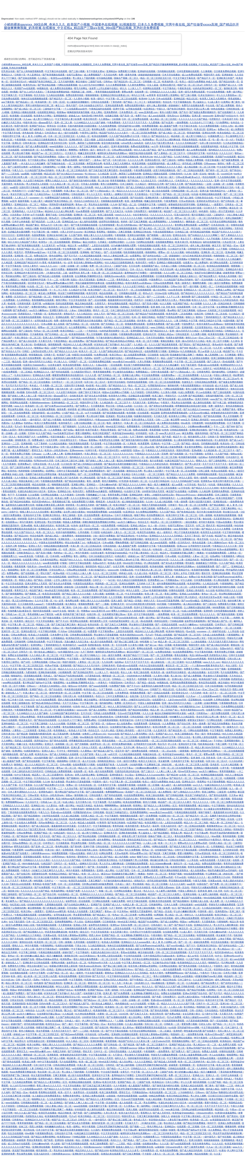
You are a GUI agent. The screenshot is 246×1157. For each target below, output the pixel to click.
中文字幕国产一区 (69, 655)
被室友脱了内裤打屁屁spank (32, 576)
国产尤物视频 (82, 744)
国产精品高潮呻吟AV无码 (112, 590)
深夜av (69, 795)
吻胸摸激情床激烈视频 (78, 112)
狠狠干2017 (143, 856)
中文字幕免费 (28, 706)
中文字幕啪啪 (26, 95)
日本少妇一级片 (61, 225)
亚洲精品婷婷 (136, 494)
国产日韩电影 (75, 1051)
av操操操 (97, 249)
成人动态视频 (122, 856)
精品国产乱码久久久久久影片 (114, 132)
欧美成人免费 (62, 498)
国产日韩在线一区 (230, 201)
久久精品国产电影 (82, 539)
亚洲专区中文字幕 (101, 1075)
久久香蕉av (162, 778)
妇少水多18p (8, 979)
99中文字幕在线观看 (137, 901)
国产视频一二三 (138, 1126)
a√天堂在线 (190, 484)
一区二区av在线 (146, 447)
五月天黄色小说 (84, 802)
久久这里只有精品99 (33, 180)
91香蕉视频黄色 (86, 696)
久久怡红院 (66, 464)
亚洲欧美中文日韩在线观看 (171, 696)
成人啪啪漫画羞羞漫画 (126, 228)
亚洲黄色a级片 (46, 792)
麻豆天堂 (217, 245)
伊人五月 (87, 518)
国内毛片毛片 (63, 488)
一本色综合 (115, 867)
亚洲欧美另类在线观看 (160, 901)
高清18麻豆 (209, 447)
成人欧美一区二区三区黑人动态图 (192, 764)
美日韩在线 (29, 1130)
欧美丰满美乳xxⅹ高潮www (210, 324)
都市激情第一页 (44, 1150)
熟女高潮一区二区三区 (45, 669)
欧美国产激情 (26, 669)
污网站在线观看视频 (67, 85)
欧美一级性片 (98, 98)
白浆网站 (225, 102)
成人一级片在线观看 (68, 132)
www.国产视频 (89, 996)
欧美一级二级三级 (88, 1061)
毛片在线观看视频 (10, 949)
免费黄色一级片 (87, 150)
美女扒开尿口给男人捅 (16, 177)
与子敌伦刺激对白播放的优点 (111, 337)
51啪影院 (162, 204)
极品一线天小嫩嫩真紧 (158, 484)
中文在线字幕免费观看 (228, 167)
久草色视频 (84, 532)
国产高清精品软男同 (83, 672)
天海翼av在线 (127, 570)
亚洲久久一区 (163, 819)
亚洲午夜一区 (115, 1106)
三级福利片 (219, 214)
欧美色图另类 (70, 419)
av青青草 (151, 95)
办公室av (129, 774)
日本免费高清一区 (128, 112)
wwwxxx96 (207, 115)
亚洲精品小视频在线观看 (23, 112)
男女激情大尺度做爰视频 (141, 624)
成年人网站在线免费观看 (187, 918)
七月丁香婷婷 (41, 443)
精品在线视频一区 (108, 293)
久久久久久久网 (136, 160)
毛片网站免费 (228, 962)
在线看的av (85, 508)
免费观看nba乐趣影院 (97, 491)
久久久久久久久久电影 (131, 218)
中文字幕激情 (134, 508)
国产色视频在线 (108, 488)
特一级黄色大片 (231, 727)
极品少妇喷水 (90, 242)
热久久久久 (149, 891)
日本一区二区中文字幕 (203, 307)
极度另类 (79, 430)
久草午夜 (225, 768)
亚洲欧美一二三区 (106, 279)
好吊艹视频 (220, 669)
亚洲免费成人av (156, 580)
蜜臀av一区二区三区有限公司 (52, 327)
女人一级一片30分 (157, 525)
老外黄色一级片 (145, 320)
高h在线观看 (125, 170)
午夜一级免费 (181, 501)
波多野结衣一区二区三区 (80, 576)
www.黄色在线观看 (32, 549)
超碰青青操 (228, 272)
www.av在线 (217, 419)
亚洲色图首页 (117, 774)
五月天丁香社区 (192, 535)
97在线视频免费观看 (216, 553)
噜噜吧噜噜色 (227, 436)
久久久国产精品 (168, 512)
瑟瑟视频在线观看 (32, 856)
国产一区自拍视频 (113, 252)
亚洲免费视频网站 (139, 812)
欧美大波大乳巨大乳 (129, 1113)
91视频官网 (109, 1147)
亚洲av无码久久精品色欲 (115, 979)
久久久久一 (125, 1136)
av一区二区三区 (191, 740)
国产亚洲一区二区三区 (42, 846)
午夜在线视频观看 (166, 546)
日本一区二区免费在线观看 (135, 119)
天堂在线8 (72, 908)
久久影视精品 (91, 727)
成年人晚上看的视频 (157, 105)
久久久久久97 (226, 153)
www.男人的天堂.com (170, 433)
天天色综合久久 (42, 778)
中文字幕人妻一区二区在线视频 (181, 471)
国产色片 (183, 112)
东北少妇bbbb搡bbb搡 (161, 863)
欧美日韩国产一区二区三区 (101, 290)
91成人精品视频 (154, 1099)
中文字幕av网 (202, 833)
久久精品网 (204, 491)
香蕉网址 (101, 232)
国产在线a (68, 430)
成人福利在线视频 (88, 221)
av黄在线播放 (134, 669)
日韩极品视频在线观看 (12, 672)
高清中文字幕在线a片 (39, 518)
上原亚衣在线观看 (106, 139)
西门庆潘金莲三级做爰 (54, 908)
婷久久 (123, 88)
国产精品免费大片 (208, 276)
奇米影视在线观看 (73, 689)
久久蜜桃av (104, 119)
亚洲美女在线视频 (93, 436)
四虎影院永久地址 (34, 1116)
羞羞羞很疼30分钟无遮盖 (120, 300)
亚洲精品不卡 (153, 358)
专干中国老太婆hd (95, 71)
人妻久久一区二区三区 (124, 532)
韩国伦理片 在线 (212, 74)
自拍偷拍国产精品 (164, 850)
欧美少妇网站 (34, 1044)
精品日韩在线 (89, 378)
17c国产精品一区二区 (39, 191)
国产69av (108, 559)
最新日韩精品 (149, 317)
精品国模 (155, 413)
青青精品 (36, 884)
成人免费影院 (237, 129)
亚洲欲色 (156, 443)
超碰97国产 (68, 952)
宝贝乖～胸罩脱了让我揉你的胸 (84, 143)
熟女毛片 (202, 484)
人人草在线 (233, 631)
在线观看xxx (11, 522)
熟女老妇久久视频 (173, 1123)
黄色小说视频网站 (109, 184)
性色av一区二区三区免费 (46, 331)
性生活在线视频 (227, 474)
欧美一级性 (17, 976)
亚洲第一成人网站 (106, 870)
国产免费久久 (83, 406)
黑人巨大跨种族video (127, 225)
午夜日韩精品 (123, 788)
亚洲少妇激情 (196, 1140)
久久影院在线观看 (204, 915)
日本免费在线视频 (203, 580)
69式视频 (162, 604)
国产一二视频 (85, 249)
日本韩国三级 (190, 788)
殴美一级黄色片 (183, 283)
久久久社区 (218, 1143)
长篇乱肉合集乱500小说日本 (32, 491)
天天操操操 (21, 494)
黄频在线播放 (167, 341)
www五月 (185, 419)
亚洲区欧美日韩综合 (108, 860)
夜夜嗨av (61, 112)
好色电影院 (142, 433)
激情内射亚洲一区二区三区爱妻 (65, 693)
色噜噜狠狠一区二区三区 (225, 255)
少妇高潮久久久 (166, 180)
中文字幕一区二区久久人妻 (144, 1072)
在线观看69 (66, 238)
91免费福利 (79, 259)
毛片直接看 (96, 443)
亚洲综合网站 (106, 850)
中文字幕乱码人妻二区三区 (148, 570)
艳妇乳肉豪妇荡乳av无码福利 (80, 628)
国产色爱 (167, 436)
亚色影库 (215, 764)
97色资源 (76, 378)
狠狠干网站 (139, 515)
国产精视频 (153, 235)
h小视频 (62, 167)
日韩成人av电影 (125, 406)
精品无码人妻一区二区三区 (40, 498)
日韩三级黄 (204, 471)
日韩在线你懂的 (174, 669)
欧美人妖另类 (223, 1065)
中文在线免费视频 (216, 91)
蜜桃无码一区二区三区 (99, 983)
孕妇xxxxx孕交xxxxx (186, 494)
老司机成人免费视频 (192, 163)
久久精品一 (44, 78)
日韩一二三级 (162, 419)
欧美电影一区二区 (199, 1119)
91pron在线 (113, 734)
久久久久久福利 (177, 884)
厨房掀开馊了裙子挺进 (74, 614)
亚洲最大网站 (78, 484)
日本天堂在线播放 (171, 74)
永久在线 (210, 590)
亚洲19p (52, 491)
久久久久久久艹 (89, 891)
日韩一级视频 (206, 515)
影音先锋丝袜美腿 (110, 143)
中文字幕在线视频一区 (114, 443)
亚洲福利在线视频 (147, 71)
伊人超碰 (55, 1143)
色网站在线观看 (160, 846)
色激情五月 (188, 382)
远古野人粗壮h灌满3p (60, 259)
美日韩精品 (89, 232)
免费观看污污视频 (127, 71)
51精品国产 (46, 863)
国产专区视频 (225, 1136)
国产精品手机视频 (196, 990)
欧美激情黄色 (55, 262)
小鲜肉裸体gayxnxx (134, 358)
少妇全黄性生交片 (68, 440)
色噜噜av (22, 546)
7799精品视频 (176, 621)
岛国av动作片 (100, 563)
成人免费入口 (174, 163)
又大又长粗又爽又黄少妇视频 (16, 1096)
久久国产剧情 (76, 235)
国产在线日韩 (24, 874)
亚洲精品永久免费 (42, 375)
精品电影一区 (178, 136)
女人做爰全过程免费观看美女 (218, 809)
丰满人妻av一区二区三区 (76, 191)
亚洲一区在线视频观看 (175, 720)
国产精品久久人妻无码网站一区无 (137, 734)
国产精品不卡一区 (206, 78)
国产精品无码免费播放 (45, 156)
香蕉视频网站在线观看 (43, 300)
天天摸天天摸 (201, 932)
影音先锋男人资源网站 (168, 95)
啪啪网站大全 (39, 1099)
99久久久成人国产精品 (145, 150)
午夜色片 (17, 638)
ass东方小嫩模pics (38, 310)
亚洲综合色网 (209, 132)
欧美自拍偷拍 (34, 399)
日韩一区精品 (47, 969)
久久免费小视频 (199, 334)
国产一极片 (68, 1024)
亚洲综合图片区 (168, 85)
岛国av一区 (63, 156)
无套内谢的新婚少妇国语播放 (82, 126)
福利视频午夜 (155, 211)
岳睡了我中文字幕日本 (89, 392)
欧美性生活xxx (53, 1024)
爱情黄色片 (83, 856)
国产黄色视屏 (10, 1089)
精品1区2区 (192, 98)
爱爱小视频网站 (83, 433)
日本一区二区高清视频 (69, 884)
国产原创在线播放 (101, 969)
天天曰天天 (208, 928)
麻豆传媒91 (81, 81)
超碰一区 (85, 778)
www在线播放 (56, 146)
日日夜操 (62, 126)
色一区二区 (153, 809)
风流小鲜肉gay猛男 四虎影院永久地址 (208, 655)
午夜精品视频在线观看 (149, 245)
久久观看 (7, 1034)
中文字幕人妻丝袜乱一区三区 (144, 553)
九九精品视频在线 (97, 945)
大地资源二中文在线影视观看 (222, 310)
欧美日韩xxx (116, 354)
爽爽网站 (73, 150)
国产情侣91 (236, 170)
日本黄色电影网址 (49, 559)
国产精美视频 (112, 307)
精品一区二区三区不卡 (109, 457)
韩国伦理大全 (129, 1116)
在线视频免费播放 (86, 228)
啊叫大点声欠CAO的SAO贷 (137, 518)
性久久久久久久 (208, 614)
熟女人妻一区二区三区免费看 (193, 505)
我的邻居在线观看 (42, 611)
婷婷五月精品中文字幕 (210, 320)
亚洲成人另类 (45, 730)
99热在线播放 (218, 109)
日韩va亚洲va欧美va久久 (129, 139)
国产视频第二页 (104, 505)
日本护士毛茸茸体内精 (73, 617)
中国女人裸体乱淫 (222, 375)
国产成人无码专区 (162, 1113)
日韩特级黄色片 (86, 419)
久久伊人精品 (108, 730)
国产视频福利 (70, 426)
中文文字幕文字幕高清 (184, 78)
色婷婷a (88, 358)
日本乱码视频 (66, 214)
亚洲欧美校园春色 (74, 453)
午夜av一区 (235, 1109)
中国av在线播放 (224, 522)
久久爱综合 (52, 805)
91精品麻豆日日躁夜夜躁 (87, 1133)
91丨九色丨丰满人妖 (122, 983)
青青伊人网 (26, 880)
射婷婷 (124, 221)
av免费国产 (204, 225)
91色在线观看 (207, 624)
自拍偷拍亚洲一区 (30, 150)
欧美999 (143, 98)
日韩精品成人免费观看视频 (140, 276)
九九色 (151, 98)
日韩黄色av (202, 713)
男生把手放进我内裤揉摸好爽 (224, 833)
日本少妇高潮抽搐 (214, 686)
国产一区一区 (88, 208)
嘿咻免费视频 (122, 542)
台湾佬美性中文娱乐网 (129, 368)
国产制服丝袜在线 (56, 163)
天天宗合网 (134, 266)
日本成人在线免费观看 (213, 634)
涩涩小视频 (89, 139)
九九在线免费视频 (107, 126)
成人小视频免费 (141, 129)
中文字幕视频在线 (182, 102)
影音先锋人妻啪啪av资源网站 (88, 262)
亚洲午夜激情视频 (120, 146)
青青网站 (137, 805)
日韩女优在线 (40, 464)
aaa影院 (14, 187)
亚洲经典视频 (97, 1041)
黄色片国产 (72, 105)
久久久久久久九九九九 (201, 180)
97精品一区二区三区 (221, 296)
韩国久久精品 (26, 580)
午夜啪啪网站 (99, 508)
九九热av (104, 197)
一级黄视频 (183, 751)
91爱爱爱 (92, 631)
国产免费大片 (179, 1051)
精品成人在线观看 (87, 822)
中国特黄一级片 (206, 911)
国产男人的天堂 (193, 464)
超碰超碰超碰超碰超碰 (149, 74)
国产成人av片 (236, 440)
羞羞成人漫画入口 (189, 276)
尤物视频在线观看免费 (112, 201)
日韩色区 (110, 1065)
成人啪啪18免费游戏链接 (27, 488)
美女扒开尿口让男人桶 (198, 109)
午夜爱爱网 (109, 788)
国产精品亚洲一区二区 (178, 228)
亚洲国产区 (96, 904)
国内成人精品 (52, 535)
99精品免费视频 (157, 1096)
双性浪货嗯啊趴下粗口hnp (75, 1007)
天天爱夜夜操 (98, 406)
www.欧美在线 (175, 290)
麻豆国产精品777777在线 (136, 655)
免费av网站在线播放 (182, 1037)
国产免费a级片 (20, 310)
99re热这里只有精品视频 (57, 590)
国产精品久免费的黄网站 (177, 378)
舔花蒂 (86, 716)
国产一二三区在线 (10, 173)
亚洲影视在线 (220, 501)
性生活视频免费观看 (166, 949)
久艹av (153, 641)
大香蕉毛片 (77, 197)
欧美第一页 (205, 139)
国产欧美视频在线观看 (53, 74)
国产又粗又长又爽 (17, 1048)
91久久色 (236, 279)
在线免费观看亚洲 (60, 747)
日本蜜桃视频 (43, 638)
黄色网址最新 (62, 846)
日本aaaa (37, 453)
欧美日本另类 (60, 566)
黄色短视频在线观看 (118, 303)
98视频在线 (43, 88)
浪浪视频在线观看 (33, 675)
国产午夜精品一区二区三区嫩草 (187, 648)
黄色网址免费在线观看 (186, 225)
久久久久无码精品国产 (187, 143)
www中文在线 (59, 611)
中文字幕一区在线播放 (106, 1102)
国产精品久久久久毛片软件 (86, 665)
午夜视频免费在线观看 (130, 334)
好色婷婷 (121, 658)
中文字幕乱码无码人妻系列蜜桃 (183, 1058)
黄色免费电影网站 (133, 597)
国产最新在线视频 (226, 614)
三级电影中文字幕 (52, 109)
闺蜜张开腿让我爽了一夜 (109, 378)
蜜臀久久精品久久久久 (56, 180)
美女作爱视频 (43, 1031)
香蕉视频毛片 (222, 389)
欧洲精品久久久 (42, 372)
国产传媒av (207, 259)
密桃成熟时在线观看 (140, 996)
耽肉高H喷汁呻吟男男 (93, 115)
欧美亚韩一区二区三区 (160, 573)
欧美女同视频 (216, 1099)
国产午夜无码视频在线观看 (84, 225)
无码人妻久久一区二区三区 (40, 996)
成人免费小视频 (196, 1089)
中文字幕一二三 (55, 788)
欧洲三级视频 (149, 508)
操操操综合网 (89, 839)
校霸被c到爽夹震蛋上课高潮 (50, 505)
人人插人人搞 (175, 1007)
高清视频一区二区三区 (78, 723)
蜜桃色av (109, 973)
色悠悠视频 (11, 576)
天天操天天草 (207, 955)
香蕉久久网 (29, 638)
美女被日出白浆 (231, 512)
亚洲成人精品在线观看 (192, 1085)
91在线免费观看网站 (183, 652)
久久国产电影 (222, 453)
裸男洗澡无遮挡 (22, 846)
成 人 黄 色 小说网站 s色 (34, 136)
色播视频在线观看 (21, 508)
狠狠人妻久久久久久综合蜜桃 (98, 235)
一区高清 (239, 1058)
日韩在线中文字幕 (196, 153)
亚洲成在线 (155, 723)
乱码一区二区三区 (210, 508)
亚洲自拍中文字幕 (32, 515)
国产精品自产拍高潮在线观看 (150, 313)
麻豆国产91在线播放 (176, 491)
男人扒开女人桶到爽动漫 (168, 139)
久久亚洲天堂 (49, 245)
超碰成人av (74, 115)
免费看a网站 (13, 573)
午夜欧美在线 (184, 88)
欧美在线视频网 (100, 136)
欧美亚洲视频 (139, 163)
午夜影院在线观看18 (83, 583)
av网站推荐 (194, 921)
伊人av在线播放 (204, 392)
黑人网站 (114, 1000)
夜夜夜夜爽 (20, 566)
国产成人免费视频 (225, 105)
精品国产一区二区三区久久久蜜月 (181, 211)
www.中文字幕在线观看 (116, 167)
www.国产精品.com (139, 689)
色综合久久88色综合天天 (86, 201)
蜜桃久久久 (202, 460)
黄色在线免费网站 (67, 474)
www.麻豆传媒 (172, 1109)
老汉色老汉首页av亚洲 (210, 597)
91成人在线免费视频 (191, 611)
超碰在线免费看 (205, 494)
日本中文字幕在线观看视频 (148, 720)
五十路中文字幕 (193, 518)
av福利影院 (126, 450)
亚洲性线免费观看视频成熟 (174, 413)
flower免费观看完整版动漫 (23, 1072)
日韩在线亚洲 (182, 334)
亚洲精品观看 (63, 317)
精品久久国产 (105, 566)
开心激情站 (103, 409)
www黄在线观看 (51, 563)
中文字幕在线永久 (80, 949)
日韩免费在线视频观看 (81, 634)
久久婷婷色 (202, 1068)
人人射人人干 (135, 88)
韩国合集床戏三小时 (29, 481)
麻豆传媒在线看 (146, 952)
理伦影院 (94, 177)
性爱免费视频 (227, 1010)
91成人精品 (68, 802)
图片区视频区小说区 (202, 214)
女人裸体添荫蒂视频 (184, 440)
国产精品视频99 (32, 815)
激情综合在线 (26, 942)
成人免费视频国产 (93, 74)
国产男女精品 (164, 617)
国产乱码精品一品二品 (56, 334)
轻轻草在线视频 (143, 249)
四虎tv (36, 979)
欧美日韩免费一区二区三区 (166, 727)
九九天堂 (12, 238)
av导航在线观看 (134, 109)
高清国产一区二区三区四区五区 (141, 792)
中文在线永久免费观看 (25, 822)
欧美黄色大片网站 (43, 115)
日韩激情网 (198, 423)
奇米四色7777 (19, 191)
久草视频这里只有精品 (212, 331)
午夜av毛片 (7, 498)
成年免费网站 (104, 839)
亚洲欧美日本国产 (226, 78)
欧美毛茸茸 (92, 293)
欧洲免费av (148, 139)
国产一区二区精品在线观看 (190, 170)
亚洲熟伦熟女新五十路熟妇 (192, 187)
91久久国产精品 (44, 433)
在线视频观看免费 (205, 566)
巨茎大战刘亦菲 (182, 214)
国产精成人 (97, 252)
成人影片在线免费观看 (30, 358)
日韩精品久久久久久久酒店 (163, 91)
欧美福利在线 (231, 430)
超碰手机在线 (219, 631)
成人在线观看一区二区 (130, 1102)
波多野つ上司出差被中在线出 (104, 88)
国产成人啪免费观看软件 (93, 471)
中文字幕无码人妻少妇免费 (68, 119)
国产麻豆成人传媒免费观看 (175, 368)
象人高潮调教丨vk (214, 354)
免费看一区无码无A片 (16, 296)
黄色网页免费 (63, 187)
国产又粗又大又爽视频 (116, 624)
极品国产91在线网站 (148, 921)
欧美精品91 (195, 242)
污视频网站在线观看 (114, 877)
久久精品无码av (42, 194)
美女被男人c (11, 901)
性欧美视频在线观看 (93, 167)
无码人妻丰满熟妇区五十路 (227, 867)
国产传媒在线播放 (52, 617)
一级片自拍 (166, 235)
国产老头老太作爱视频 (96, 395)
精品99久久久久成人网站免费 (59, 211)
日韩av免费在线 (81, 238)
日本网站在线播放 (50, 494)
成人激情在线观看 (96, 1109)
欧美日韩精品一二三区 (71, 331)
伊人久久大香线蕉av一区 (229, 95)
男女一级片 (200, 734)
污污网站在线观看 (101, 901)
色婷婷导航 (83, 177)
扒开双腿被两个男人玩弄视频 (213, 788)
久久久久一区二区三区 (221, 539)
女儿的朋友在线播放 (199, 358)
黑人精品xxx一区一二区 (229, 949)
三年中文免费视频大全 (184, 539)
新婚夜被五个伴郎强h (207, 563)
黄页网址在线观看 (79, 621)
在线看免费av (168, 375)
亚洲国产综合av (37, 126)
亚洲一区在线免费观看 (89, 515)
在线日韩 (199, 313)
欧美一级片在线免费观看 (101, 771)
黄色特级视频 (229, 836)
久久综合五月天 (149, 180)
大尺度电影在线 (76, 566)
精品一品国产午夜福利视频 (58, 348)
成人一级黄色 (77, 973)
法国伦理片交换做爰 (29, 187)
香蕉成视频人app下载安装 (40, 614)
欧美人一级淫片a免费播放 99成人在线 (199, 81)
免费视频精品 (116, 491)
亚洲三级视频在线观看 (222, 358)
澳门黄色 (236, 102)
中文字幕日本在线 (188, 126)
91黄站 (222, 1150)
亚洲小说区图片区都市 (200, 501)
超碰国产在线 (28, 959)
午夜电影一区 (40, 313)
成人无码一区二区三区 (218, 1061)
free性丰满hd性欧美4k (102, 716)
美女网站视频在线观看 (230, 594)
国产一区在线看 (126, 249)
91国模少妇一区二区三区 (109, 648)
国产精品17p (160, 839)
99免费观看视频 (150, 126)
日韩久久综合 (211, 648)
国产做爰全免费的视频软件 (203, 112)
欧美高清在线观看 (51, 594)
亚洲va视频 (27, 525)
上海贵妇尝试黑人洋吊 (42, 351)
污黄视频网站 (233, 634)
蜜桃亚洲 (100, 501)
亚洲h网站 (17, 751)
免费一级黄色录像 (128, 74)
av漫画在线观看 (53, 249)
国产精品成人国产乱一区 (220, 621)
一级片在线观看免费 (171, 969)
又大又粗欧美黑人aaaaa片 (31, 604)
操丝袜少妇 (13, 891)
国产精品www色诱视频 (83, 337)
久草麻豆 (102, 242)
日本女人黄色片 (31, 266)
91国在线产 (203, 884)
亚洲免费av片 (25, 464)
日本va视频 (108, 542)
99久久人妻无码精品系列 (120, 706)
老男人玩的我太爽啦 (85, 774)
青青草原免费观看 (217, 658)
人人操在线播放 (185, 498)
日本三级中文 (185, 979)
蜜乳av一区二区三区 (185, 218)
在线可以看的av (74, 74)
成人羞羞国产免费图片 (14, 993)
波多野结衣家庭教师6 (227, 447)
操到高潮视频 (221, 467)
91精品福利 (106, 532)
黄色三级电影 (69, 515)
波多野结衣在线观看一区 (151, 1109)
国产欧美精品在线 (186, 512)
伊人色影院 (20, 498)
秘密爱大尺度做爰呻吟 (141, 911)
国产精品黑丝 (195, 416)
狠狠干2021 (33, 1048)
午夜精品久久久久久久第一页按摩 (152, 453)
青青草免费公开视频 (166, 187)
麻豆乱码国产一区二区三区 (140, 652)
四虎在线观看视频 (65, 303)
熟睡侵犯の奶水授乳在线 (231, 1092)
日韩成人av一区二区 (15, 614)
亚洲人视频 (132, 1109)
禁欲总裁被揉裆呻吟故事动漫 (90, 283)
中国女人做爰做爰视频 (149, 703)
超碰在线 (68, 587)
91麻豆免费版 (47, 187)
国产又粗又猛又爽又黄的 (63, 624)
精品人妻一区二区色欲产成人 (46, 467)
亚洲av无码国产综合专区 (195, 993)
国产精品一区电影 (43, 580)
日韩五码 (137, 1136)
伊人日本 (172, 744)
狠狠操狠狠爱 (69, 467)
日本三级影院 (127, 184)
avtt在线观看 (115, 512)
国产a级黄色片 (37, 129)
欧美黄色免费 (219, 1116)
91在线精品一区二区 (68, 894)
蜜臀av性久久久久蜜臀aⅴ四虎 (193, 843)
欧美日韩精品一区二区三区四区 (208, 269)
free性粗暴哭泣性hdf (63, 433)
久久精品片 (141, 184)
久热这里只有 (229, 242)
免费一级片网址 (234, 91)
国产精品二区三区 (151, 628)
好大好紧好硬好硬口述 (12, 146)
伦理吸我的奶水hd (157, 385)
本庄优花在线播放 (220, 942)
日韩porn (31, 686)
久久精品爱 (7, 262)
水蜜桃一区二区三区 (107, 1014)
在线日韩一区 (94, 614)
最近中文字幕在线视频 (168, 897)
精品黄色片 (25, 826)
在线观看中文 (159, 699)
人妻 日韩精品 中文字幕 (186, 320)
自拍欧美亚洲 (77, 395)
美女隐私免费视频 (46, 409)
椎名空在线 (203, 539)
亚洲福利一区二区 (175, 983)
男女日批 (110, 406)
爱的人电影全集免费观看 (70, 699)
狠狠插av (38, 348)
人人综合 (130, 242)
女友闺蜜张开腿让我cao (114, 614)
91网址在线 (174, 293)
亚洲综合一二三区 (10, 443)
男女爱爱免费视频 (82, 915)
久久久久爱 (91, 375)
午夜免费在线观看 (143, 170)
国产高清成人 (192, 973)
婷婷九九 (189, 915)
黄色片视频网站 (110, 481)
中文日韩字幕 (69, 228)
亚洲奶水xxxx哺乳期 (56, 911)
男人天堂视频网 (94, 334)
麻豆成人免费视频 (47, 293)
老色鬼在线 (27, 132)
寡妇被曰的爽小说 (159, 860)
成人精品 (47, 358)
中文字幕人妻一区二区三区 (21, 624)
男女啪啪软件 (232, 334)
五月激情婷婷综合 (211, 706)
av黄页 (21, 238)
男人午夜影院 (109, 658)
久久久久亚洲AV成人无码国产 (85, 498)
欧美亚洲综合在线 (14, 228)
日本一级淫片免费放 (153, 938)
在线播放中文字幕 (147, 546)
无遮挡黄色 (7, 184)
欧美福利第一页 (170, 81)
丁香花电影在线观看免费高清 (22, 812)
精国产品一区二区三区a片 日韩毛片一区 (197, 85)
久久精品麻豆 (193, 983)
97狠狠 (63, 563)
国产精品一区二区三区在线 (176, 194)
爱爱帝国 (168, 570)
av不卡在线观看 (93, 413)
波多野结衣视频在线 (109, 221)
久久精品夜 (103, 173)
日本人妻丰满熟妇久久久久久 (22, 792)
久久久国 (164, 1143)
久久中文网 (129, 648)
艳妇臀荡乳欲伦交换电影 (27, 648)
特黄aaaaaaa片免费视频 (107, 419)
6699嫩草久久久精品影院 (182, 716)
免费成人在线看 (210, 1051)
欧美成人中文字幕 (229, 146)
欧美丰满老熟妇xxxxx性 (232, 488)
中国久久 (161, 109)
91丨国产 (168, 925)
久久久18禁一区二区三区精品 (178, 272)
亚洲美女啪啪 (190, 894)
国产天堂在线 (17, 938)
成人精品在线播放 (192, 604)
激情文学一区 (104, 150)
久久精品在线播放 (58, 443)
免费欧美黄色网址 (72, 1096)
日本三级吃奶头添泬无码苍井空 (126, 310)
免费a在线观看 (70, 160)
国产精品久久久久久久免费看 (181, 474)
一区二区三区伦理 (74, 382)
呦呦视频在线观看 (61, 484)
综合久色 (147, 549)
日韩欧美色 (7, 710)
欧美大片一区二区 (88, 351)
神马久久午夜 (138, 95)
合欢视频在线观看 (19, 973)
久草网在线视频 (40, 662)
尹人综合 (79, 921)
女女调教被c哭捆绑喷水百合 (89, 276)
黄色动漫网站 (56, 255)
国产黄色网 (76, 846)
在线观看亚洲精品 (46, 112)
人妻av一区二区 (200, 556)
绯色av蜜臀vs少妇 (139, 853)
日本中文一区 (101, 1051)
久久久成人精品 (9, 481)
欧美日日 (104, 727)
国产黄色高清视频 (212, 416)
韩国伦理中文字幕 (12, 136)
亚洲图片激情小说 (59, 310)
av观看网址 (136, 255)
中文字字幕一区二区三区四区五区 (27, 665)
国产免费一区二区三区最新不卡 (17, 320)
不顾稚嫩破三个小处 (96, 494)
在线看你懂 (68, 276)
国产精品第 (22, 734)
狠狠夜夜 (13, 716)
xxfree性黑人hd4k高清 (132, 143)
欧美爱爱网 (144, 443)
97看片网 (64, 279)
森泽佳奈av (107, 515)
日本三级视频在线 (199, 1099)
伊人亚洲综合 (34, 74)
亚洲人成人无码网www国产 (56, 337)
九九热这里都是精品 (233, 143)
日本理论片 (57, 382)
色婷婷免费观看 (217, 457)
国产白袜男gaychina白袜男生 (59, 406)
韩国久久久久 (57, 928)
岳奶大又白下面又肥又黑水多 (159, 143)
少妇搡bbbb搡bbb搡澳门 (200, 426)
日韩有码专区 (165, 757)
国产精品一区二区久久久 (64, 836)
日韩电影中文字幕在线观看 (201, 249)
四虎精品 (125, 307)
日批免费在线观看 (10, 98)
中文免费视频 (70, 249)
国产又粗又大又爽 (174, 184)
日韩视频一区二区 (152, 81)
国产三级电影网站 (218, 460)
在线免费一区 (142, 91)
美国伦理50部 (183, 450)
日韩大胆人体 (234, 658)
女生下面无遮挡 (189, 365)
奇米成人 (34, 385)
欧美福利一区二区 (34, 406)
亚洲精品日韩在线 (142, 232)
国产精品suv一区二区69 (96, 1000)
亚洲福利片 (11, 307)
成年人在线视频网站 (127, 399)
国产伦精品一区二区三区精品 (27, 798)
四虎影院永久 (25, 313)
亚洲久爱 (196, 115)
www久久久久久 (123, 214)
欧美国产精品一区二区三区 (30, 249)
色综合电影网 (209, 177)
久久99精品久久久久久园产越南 (90, 122)
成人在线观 (59, 324)
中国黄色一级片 (100, 781)
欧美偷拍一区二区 (114, 1007)
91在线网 (207, 699)
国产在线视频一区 (179, 453)
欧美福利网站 (194, 583)
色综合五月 (48, 317)
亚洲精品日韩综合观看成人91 (115, 95)
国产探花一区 (98, 723)
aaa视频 (25, 173)
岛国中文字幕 (228, 1089)
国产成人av (151, 645)
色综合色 (167, 102)
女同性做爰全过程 (43, 320)
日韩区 (26, 351)
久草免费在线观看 (109, 177)
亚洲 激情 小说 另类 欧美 (163, 307)
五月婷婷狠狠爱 (107, 225)
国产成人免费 (173, 324)
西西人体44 (94, 935)
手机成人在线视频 (163, 634)
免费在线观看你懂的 (135, 105)
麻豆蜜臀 (174, 419)
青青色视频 (165, 146)
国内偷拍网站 (219, 372)
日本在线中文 (233, 457)
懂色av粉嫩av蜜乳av (204, 498)
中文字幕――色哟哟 (230, 617)
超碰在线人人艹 (13, 693)
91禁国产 (239, 1014)
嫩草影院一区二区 (61, 597)
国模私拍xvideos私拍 (124, 259)
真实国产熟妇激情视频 (23, 1150)
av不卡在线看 (37, 214)
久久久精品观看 (236, 460)
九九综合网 (107, 662)
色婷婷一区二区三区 (61, 867)
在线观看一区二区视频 (148, 785)
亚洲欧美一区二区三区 (85, 214)
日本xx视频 (46, 324)
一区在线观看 (116, 365)
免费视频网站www (114, 792)
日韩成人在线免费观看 (16, 689)
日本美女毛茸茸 (134, 877)
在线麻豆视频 (112, 115)
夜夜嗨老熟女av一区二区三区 (221, 826)
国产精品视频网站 (23, 877)
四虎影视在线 (95, 645)
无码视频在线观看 (166, 71)
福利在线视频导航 (212, 242)
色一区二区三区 (195, 1106)
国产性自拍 (177, 467)
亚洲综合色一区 (201, 846)
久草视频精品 (58, 638)
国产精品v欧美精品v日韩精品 (120, 341)
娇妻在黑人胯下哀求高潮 (66, 477)
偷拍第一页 (214, 173)
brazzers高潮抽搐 (204, 467)
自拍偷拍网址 (45, 915)
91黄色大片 (62, 457)
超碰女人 (76, 597)
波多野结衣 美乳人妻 (79, 272)
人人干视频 (222, 249)
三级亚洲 (222, 792)
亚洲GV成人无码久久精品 (185, 679)
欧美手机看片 (92, 430)
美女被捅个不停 (224, 935)
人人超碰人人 (178, 508)
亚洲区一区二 (207, 286)
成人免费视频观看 (10, 870)
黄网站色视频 (58, 962)
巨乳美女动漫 (8, 71)
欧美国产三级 (173, 327)
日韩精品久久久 (87, 269)
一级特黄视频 (155, 272)
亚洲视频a (185, 115)
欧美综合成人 (91, 689)
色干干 (11, 494)
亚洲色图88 (130, 1020)
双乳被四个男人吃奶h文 (117, 269)
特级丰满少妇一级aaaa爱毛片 (38, 122)
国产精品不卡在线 (183, 925)
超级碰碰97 (174, 105)
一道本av (96, 160)
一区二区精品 (26, 372)
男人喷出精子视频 (21, 153)
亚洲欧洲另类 (76, 139)
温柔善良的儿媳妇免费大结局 (68, 358)
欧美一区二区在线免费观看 (84, 590)
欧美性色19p (29, 85)
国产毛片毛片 (71, 255)
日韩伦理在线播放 (118, 1051)
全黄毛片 (125, 1072)
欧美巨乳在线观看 (78, 880)
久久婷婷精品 (24, 300)
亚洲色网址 (36, 645)
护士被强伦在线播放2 (123, 372)
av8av (133, 856)
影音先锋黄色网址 (201, 1143)
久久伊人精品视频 (230, 764)
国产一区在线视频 (116, 471)
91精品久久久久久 (23, 348)
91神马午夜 (91, 450)
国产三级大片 (214, 361)
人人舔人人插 (150, 843)
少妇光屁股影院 (210, 228)
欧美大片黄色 (157, 973)
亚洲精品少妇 (65, 491)
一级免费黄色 (67, 535)
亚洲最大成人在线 (199, 901)
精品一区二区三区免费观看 (62, 177)
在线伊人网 (11, 546)
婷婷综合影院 (161, 621)
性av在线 (191, 631)
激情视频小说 (81, 795)
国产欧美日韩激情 (176, 109)
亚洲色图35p (221, 911)
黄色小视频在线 (27, 1031)
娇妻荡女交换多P (196, 720)
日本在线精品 (211, 1010)
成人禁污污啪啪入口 (43, 119)
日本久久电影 (138, 474)
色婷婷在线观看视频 (137, 382)
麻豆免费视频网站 (140, 788)
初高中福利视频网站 (66, 532)
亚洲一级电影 (112, 990)
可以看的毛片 (8, 819)
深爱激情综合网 (40, 874)
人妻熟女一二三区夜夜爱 (24, 730)
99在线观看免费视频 (93, 218)
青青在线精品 (214, 734)
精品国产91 (229, 351)
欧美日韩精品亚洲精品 (178, 1096)
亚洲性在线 (40, 522)
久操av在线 (101, 365)
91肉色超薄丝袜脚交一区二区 (207, 88)
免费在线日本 (41, 255)
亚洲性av (211, 129)
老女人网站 (97, 112)
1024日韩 (151, 259)
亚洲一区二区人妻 (63, 122)
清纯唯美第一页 (23, 440)
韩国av (44, 204)
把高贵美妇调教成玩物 (56, 932)
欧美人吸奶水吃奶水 (44, 525)
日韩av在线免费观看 (163, 283)
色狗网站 (223, 208)
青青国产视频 (175, 874)
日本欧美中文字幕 (180, 761)
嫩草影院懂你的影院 (149, 1130)
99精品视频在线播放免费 (56, 546)
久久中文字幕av (35, 211)
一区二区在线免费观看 (187, 375)
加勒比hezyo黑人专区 (195, 638)
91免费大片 (7, 764)
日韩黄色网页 (204, 372)
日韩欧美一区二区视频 (49, 208)
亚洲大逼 (204, 191)
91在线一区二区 (35, 286)
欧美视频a (182, 259)
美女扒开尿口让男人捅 (207, 716)
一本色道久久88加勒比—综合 (52, 686)
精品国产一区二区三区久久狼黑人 (165, 894)
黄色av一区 (81, 204)
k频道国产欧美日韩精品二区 (43, 81)
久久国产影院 (123, 870)
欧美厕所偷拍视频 (188, 457)
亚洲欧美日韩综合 (52, 515)
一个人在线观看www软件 (75, 109)
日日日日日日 (8, 235)
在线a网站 (215, 556)
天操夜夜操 (236, 494)
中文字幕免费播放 (34, 269)
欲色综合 (235, 122)
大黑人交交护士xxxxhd (71, 232)
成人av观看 (177, 484)
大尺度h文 (118, 1055)
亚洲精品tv (111, 71)
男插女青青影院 (190, 139)
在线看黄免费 (141, 723)
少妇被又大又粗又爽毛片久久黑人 (161, 300)
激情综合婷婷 (130, 447)
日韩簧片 (173, 505)
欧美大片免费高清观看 (154, 310)
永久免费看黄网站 (78, 327)
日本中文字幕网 (37, 973)
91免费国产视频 (117, 686)
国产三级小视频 (77, 71)
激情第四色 (91, 566)
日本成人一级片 (123, 884)
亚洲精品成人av (70, 221)
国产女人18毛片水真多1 (31, 91)
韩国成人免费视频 (195, 160)
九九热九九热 (85, 426)
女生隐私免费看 (171, 932)
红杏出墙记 (182, 689)
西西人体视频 (48, 488)
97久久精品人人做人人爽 (79, 573)
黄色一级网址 (74, 167)
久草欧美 (132, 443)
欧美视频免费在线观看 (16, 354)
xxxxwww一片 (36, 197)
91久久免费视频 (194, 662)
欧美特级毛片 (66, 423)
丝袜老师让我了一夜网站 (138, 846)
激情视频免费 (55, 344)
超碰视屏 (173, 1065)
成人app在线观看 (157, 115)
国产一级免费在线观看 (136, 751)
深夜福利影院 (154, 102)
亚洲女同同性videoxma (115, 938)
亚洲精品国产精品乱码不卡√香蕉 (30, 262)
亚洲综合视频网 (127, 583)
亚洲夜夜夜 (68, 850)
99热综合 (30, 1010)
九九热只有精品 (182, 156)
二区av (144, 590)
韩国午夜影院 (69, 662)
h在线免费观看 (10, 372)
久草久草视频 (144, 361)
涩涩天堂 (190, 525)
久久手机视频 (213, 238)
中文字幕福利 (83, 952)
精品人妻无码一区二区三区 (19, 983)
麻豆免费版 (188, 433)
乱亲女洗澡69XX (206, 95)
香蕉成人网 (177, 833)
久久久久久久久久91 (123, 453)
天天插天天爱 (161, 416)
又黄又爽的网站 (229, 508)
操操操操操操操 (83, 535)
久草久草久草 (235, 477)
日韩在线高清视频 (19, 290)
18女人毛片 (100, 313)
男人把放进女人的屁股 (37, 184)
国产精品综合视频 (91, 658)
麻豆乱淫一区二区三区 (177, 665)
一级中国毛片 (35, 419)
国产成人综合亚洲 (28, 341)
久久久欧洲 (8, 648)
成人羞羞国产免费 (169, 126)
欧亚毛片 (19, 252)
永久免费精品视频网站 (147, 512)
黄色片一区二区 (101, 310)
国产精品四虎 (39, 221)
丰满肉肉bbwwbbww (39, 402)
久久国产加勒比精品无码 (111, 351)
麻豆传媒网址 (91, 699)
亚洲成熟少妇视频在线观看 (125, 1034)
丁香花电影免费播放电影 (57, 91)
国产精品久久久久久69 (66, 351)
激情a (5, 716)
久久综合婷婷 (236, 761)
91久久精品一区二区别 (77, 1041)
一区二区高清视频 (76, 163)
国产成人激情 (187, 197)
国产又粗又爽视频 (88, 146)
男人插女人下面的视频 (84, 78)
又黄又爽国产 (95, 880)
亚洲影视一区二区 (23, 255)
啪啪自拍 (180, 631)
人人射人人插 (54, 221)
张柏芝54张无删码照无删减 (208, 272)
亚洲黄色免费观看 (156, 324)
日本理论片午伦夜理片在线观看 (146, 932)
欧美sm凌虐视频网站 (227, 549)
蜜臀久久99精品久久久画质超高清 (128, 611)
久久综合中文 (32, 802)
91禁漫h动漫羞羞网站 (55, 658)
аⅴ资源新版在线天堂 (220, 1119)
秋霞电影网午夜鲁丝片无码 (220, 187)
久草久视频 (98, 594)
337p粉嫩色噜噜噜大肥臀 (123, 245)
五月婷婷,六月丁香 (145, 583)
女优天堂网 (52, 440)
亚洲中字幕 (119, 109)
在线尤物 (99, 307)
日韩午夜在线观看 (160, 372)
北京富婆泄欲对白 (204, 327)
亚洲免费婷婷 (111, 112)
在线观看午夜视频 (127, 785)
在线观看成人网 (225, 1058)
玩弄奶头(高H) (91, 197)
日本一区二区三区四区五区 (62, 136)
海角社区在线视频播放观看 (34, 98)
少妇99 (226, 710)
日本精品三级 (182, 232)
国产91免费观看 (42, 887)
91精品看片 (121, 556)
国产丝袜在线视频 (27, 78)
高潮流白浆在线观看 (111, 1154)
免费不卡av (141, 115)
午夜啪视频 (120, 235)
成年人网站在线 (223, 979)
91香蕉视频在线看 (100, 1140)
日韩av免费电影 (27, 716)
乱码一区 (136, 317)
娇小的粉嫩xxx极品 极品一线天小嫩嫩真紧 (42, 955)
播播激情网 (72, 269)
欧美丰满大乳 (182, 242)
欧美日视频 (32, 1003)
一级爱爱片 (218, 204)
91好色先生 (212, 153)
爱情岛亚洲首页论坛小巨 (139, 839)
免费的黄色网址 (39, 307)
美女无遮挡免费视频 (41, 1075)
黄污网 (99, 269)
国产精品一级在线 (190, 443)
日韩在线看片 (96, 795)
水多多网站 (227, 996)
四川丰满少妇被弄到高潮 (209, 512)
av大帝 (154, 146)
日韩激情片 (233, 372)
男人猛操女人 (200, 102)
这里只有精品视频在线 (127, 156)
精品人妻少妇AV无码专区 (208, 747)
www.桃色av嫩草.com (40, 1051)
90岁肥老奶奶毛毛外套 (43, 768)
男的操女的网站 (13, 276)
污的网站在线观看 (145, 242)
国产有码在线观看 (60, 372)
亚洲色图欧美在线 (166, 259)
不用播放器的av (140, 1092)
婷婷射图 (22, 518)
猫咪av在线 (236, 453)
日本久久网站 (172, 1082)
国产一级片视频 (191, 286)
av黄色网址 (26, 757)
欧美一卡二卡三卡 (167, 843)
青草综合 (51, 126)
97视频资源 (194, 259)
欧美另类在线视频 (54, 587)
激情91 (221, 163)
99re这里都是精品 (39, 1058)
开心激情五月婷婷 (85, 505)
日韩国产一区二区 (78, 361)
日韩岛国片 (157, 925)
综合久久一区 (124, 238)
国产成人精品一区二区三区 (28, 109)
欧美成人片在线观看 (38, 634)
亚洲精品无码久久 (203, 925)
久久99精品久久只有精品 (29, 935)
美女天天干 (186, 238)
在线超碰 (209, 389)
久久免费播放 (55, 430)
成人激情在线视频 (202, 402)
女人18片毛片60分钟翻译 (92, 85)
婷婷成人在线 (126, 573)
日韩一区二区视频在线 (71, 447)
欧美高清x (19, 184)
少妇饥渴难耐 (61, 648)
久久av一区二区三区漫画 (218, 1147)
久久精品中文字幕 (177, 249)
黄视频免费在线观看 (135, 324)
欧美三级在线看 (106, 214)
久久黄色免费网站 (136, 85)
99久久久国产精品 (163, 156)
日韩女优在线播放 (54, 1020)
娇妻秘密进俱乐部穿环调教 (182, 204)
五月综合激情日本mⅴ (123, 969)
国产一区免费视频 (58, 757)
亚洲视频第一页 (187, 1065)
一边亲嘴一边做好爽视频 (205, 703)
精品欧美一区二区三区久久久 (182, 839)
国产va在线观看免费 (180, 1143)
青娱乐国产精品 (63, 1068)
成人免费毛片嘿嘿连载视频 (84, 986)
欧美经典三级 (63, 525)
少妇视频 (116, 119)
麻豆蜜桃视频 (35, 908)
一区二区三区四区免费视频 (143, 132)
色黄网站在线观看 (152, 88)
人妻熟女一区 (235, 553)
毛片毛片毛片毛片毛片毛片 (36, 747)
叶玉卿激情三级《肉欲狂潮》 (159, 764)
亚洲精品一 (92, 484)
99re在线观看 (142, 1078)
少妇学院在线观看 (51, 815)
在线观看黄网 (98, 211)
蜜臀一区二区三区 (43, 710)
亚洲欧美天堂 (118, 604)
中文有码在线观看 (133, 955)
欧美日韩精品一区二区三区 (215, 959)
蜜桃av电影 (11, 518)
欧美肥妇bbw (63, 1136)
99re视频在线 (115, 539)
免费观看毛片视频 (227, 604)
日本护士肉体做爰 (21, 221)
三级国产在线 (95, 81)
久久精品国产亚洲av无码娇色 (39, 170)
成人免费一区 (217, 901)
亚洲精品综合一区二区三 (26, 204)
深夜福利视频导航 (215, 395)
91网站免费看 (106, 853)
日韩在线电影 (110, 546)
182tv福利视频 (91, 529)
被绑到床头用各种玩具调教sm (112, 153)
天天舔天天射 (139, 402)
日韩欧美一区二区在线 (123, 208)
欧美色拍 (12, 471)
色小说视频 (196, 303)
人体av (73, 310)
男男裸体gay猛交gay (35, 252)
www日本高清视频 (164, 918)
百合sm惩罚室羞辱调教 (168, 600)
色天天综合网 (167, 269)
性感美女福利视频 (175, 337)
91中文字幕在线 (22, 774)
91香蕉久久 (141, 409)
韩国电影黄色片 (31, 368)
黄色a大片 (148, 293)
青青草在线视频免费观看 (49, 716)
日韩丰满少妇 (30, 143)
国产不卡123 (62, 621)
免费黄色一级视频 (60, 938)
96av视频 (216, 836)
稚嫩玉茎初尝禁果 (87, 153)
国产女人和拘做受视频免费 (30, 71)
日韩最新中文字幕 (147, 204)
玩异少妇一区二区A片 (95, 382)
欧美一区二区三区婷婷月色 (175, 245)
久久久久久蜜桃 (192, 819)
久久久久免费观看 (100, 778)
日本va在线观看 (164, 98)
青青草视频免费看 (102, 372)
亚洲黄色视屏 (24, 235)
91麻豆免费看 (119, 901)
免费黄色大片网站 (17, 966)
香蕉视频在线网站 (181, 1041)
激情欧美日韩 (231, 88)
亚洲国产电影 (54, 160)
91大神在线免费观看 (85, 1014)
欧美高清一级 (158, 672)
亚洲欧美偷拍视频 (47, 672)
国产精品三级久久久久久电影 (77, 594)
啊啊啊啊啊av (112, 805)
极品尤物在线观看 (84, 303)
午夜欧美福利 (78, 809)
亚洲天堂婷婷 (202, 399)
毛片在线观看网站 (229, 672)
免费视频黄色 (134, 426)
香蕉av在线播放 (129, 952)
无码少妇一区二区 (153, 1024)
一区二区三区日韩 (38, 177)
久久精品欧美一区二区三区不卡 (115, 402)
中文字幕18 (138, 928)
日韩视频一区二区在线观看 (100, 617)
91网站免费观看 (13, 539)
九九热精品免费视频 (22, 1082)
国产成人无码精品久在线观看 (140, 187)
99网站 (180, 160)
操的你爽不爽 (235, 600)
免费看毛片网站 (192, 669)
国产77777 (31, 238)
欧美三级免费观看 (108, 1092)
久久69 (113, 204)
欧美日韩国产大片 (27, 436)
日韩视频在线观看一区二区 (155, 426)
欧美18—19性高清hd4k (56, 450)
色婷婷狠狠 (23, 471)
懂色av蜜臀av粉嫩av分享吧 (60, 283)
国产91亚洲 (167, 122)
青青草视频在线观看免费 (107, 91)
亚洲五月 (49, 744)
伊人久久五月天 (94, 194)
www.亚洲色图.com (148, 112)
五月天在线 (146, 529)
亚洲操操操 (228, 74)
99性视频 (144, 641)
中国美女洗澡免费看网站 (51, 542)
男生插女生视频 (125, 416)
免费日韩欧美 (50, 539)
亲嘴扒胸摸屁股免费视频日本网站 (99, 522)
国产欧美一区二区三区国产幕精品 (226, 433)
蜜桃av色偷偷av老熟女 (47, 959)
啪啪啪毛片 (214, 962)
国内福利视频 (58, 778)
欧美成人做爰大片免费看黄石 (142, 177)
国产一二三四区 (81, 1031)
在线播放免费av (150, 1143)
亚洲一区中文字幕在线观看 (228, 180)
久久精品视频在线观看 (90, 255)
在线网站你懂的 (116, 242)
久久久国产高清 (122, 549)
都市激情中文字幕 (156, 1089)
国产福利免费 (100, 539)
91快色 (74, 525)
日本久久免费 (110, 249)
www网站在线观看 (12, 682)
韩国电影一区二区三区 (132, 467)
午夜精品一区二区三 (130, 628)
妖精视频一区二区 (115, 594)
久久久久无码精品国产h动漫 (185, 481)
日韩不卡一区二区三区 (207, 1003)
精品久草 (72, 245)
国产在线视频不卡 (227, 112)
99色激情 (203, 211)
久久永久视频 (177, 252)
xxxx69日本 (226, 173)
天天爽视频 (230, 354)
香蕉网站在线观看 (19, 402)
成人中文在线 (222, 385)
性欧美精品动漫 (206, 744)
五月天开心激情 (148, 696)
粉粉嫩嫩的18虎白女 (55, 1126)
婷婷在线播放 (26, 460)
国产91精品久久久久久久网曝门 (204, 235)
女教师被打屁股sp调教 (107, 628)
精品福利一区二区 (233, 976)
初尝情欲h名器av (222, 969)
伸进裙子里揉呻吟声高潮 (33, 279)
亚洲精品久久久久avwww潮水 (150, 774)
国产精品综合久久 (160, 136)
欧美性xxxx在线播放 (61, 78)
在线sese (201, 310)
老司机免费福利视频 (122, 744)
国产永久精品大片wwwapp (70, 173)
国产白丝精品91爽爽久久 (77, 904)
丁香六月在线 (10, 969)
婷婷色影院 (73, 751)
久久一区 (49, 286)
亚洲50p (97, 1082)
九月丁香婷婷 (137, 436)
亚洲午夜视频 (163, 467)
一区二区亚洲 (101, 908)
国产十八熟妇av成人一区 (102, 191)
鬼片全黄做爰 (157, 460)
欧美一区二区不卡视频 (147, 341)
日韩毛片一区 (60, 863)
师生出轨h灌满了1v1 (75, 542)
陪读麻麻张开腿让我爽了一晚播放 (187, 354)
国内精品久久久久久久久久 (222, 150)
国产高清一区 (127, 115)
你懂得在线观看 (177, 590)
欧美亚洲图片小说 (154, 822)
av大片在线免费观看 (46, 699)
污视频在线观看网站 (33, 1020)
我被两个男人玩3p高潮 (44, 990)
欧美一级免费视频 (134, 201)
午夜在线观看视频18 (163, 232)
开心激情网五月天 (235, 136)
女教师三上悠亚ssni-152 (94, 734)
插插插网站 (151, 252)
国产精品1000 (21, 535)
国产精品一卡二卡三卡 (134, 102)
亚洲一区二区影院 (93, 447)
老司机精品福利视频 (200, 232)
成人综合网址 (135, 1017)
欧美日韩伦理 (90, 119)
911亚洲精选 (184, 556)
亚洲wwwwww (77, 450)
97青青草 (101, 822)
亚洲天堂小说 (159, 1058)
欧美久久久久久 (200, 300)
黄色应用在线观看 (208, 682)
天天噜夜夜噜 (93, 1072)
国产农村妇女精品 (149, 498)
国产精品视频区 (196, 395)
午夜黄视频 (20, 139)
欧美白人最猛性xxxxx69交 (196, 1017)
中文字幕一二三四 (171, 443)
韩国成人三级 (43, 624)
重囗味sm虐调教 (184, 1154)
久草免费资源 (122, 693)
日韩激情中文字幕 (106, 638)
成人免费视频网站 (158, 221)
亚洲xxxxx (182, 546)
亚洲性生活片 (189, 781)
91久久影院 (195, 938)
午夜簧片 (165, 402)
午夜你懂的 (13, 757)
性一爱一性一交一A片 (223, 139)
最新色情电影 (202, 433)
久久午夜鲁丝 (21, 477)
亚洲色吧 (189, 467)
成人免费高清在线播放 (61, 88)
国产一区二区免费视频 (89, 474)
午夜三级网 (221, 744)
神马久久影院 (186, 477)
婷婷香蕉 (72, 409)
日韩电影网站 (54, 839)
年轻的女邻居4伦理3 (109, 450)
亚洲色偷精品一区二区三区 (65, 402)
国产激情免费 (37, 587)
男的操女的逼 (218, 570)
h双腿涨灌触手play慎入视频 (209, 976)
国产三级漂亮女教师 (18, 167)
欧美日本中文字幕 (215, 1000)
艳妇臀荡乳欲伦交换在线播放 (88, 320)
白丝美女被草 (55, 365)
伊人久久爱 (54, 464)
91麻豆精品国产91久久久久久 (180, 460)
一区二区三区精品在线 (227, 337)
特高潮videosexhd (93, 979)
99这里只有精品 (85, 805)
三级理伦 (237, 843)
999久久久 (228, 908)
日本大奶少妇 (119, 160)
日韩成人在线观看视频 (202, 156)
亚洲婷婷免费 (8, 1154)
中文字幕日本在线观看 (56, 71)
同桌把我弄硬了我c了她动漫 (15, 1075)
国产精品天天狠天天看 (180, 846)
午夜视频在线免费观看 (51, 481)
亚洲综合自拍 (180, 235)
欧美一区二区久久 (17, 208)
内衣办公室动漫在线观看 (151, 665)
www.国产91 (216, 399)
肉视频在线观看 (48, 368)
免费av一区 (71, 785)
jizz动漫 (172, 1027)
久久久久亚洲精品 (122, 327)
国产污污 (32, 208)
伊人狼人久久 (61, 361)
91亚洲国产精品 (181, 303)
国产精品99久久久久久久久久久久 (156, 225)
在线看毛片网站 (214, 710)
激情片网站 (61, 300)
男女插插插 (138, 884)
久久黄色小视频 (81, 98)
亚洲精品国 (179, 98)
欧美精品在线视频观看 (218, 266)
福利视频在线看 (153, 436)
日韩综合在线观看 (100, 102)
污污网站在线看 (214, 720)
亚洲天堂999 (84, 976)
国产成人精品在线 (41, 826)
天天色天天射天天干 (61, 1031)
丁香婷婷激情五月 (213, 317)
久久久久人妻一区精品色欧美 (217, 303)
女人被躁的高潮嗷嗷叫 (78, 102)
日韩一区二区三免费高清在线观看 (227, 802)
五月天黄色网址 (181, 757)
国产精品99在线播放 (75, 481)
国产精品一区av (231, 245)
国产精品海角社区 (202, 344)
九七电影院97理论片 (81, 372)
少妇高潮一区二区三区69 (119, 129)
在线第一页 (238, 860)
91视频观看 (230, 778)
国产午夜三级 (220, 402)
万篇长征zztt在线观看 (20, 884)
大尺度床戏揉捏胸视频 (197, 1020)
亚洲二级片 (235, 911)
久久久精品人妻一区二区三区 (65, 184)
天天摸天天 (71, 153)
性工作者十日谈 (16, 699)
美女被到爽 (164, 761)
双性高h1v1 (173, 115)
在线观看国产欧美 (106, 764)
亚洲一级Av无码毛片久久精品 (184, 331)
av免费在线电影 (163, 652)
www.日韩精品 (158, 327)
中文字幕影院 (217, 730)
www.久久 (19, 406)
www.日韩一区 (61, 1037)
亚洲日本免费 (103, 1078)
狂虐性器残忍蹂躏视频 (161, 440)
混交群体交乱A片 (19, 81)
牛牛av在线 (180, 877)
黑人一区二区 (24, 1099)
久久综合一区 (141, 406)
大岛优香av (15, 214)
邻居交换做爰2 (212, 160)
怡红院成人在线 (18, 904)
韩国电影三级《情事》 (82, 91)
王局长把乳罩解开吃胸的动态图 (152, 1065)
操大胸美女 (61, 150)
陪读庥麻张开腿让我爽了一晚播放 (56, 1109)
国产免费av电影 (173, 1014)
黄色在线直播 (199, 542)
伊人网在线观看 (88, 477)
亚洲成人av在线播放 (189, 594)
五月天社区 (86, 713)
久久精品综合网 (66, 368)
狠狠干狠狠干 (205, 812)
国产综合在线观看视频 (127, 638)
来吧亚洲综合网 (94, 163)
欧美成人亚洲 (115, 563)
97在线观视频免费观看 (173, 1020)
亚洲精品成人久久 (136, 337)
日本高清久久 (182, 180)
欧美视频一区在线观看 (21, 115)
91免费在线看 (101, 354)
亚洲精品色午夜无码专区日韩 (52, 143)
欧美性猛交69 (209, 549)
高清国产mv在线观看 (25, 88)
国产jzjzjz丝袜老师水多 (126, 617)
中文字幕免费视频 (216, 781)
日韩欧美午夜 (112, 218)
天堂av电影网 (121, 853)
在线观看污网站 (31, 559)
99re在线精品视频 (57, 576)
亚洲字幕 (37, 303)
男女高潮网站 (150, 1102)
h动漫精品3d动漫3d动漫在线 (107, 518)
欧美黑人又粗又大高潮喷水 (213, 98)
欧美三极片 (158, 395)
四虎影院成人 (237, 679)
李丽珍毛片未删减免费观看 (66, 296)
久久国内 (95, 1130)
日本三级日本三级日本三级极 (70, 460)
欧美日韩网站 (226, 228)
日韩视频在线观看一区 (130, 293)
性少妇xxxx (91, 173)
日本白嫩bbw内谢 (108, 484)
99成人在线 (229, 597)
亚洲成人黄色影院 (200, 419)
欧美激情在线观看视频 (30, 317)
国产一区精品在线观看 (166, 624)
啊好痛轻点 (115, 1027)
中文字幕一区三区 (192, 1136)
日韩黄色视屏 (24, 303)
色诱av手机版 (52, 665)
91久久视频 (166, 303)
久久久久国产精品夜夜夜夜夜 (163, 344)
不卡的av (62, 631)
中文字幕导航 (49, 761)
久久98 (188, 173)
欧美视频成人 (60, 730)
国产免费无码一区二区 (155, 1007)
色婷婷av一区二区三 (63, 553)
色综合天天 (225, 689)
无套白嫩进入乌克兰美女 (76, 641)
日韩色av (108, 81)
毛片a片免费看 (174, 1017)
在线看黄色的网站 (212, 727)
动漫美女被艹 (208, 819)
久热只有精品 (228, 1017)
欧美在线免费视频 (93, 559)
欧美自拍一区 (227, 443)
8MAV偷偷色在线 (204, 440)
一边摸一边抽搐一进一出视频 (219, 184)
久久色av (190, 696)
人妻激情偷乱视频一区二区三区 (99, 156)
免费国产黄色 (229, 409)
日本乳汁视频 (230, 973)
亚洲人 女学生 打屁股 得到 (186, 573)
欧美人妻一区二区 (154, 594)
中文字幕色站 (169, 88)
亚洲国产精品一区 (99, 607)
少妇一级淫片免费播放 (219, 283)
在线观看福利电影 (210, 146)
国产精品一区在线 (225, 819)
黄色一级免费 (201, 477)
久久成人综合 (141, 573)
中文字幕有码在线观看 (118, 976)
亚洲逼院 (110, 416)
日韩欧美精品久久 (26, 553)
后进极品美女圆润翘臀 (19, 232)
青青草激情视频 (25, 1123)
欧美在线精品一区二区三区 (230, 132)
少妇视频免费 (65, 672)
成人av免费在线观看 (192, 74)
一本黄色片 (102, 682)
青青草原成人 (123, 279)
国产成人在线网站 (98, 710)
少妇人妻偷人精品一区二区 (58, 1106)
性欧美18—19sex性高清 (39, 566)
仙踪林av (202, 457)
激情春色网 (173, 385)
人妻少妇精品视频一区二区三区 (90, 423)
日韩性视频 (99, 812)
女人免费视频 (143, 208)
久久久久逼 (216, 351)
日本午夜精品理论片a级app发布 (159, 955)
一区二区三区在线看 (191, 727)
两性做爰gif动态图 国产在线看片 (200, 1031)
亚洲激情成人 (204, 204)
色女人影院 (219, 327)
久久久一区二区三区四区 (118, 317)
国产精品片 (231, 1000)
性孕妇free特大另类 (44, 460)
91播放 (163, 1130)
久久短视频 (34, 494)
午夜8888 (215, 1017)
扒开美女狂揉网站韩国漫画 (223, 221)
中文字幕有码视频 (231, 532)
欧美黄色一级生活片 (59, 307)
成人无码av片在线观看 (19, 1143)
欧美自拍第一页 (96, 624)
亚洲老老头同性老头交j (208, 201)
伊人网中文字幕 (90, 1020)
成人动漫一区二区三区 (43, 809)
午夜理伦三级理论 (89, 132)
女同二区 (200, 525)
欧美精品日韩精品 (58, 874)
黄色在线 (136, 549)
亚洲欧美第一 (65, 539)
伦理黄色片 (215, 119)
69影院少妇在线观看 (82, 354)
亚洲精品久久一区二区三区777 (198, 290)
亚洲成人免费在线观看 (40, 477)
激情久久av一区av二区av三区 (200, 337)
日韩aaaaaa (210, 163)
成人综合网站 (160, 290)
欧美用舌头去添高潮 (211, 532)
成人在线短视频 (183, 269)
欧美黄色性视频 (216, 334)
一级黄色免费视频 (104, 798)
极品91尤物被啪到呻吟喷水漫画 (163, 348)
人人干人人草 (173, 296)
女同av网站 (104, 1034)
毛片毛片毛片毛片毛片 (16, 385)
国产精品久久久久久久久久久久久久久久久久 (42, 901)
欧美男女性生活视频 (161, 129)
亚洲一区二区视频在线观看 (93, 286)
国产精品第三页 (13, 747)
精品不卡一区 (180, 436)
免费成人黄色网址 (234, 730)
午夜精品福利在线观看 (100, 109)
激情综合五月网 (156, 184)
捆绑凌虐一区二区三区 (197, 221)
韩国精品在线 (236, 1102)
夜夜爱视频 (111, 1041)
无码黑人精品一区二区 (92, 815)
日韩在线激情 (78, 194)
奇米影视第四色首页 (50, 228)
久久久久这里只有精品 (133, 286)
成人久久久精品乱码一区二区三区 (42, 764)
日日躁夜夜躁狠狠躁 (108, 720)
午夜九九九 (18, 170)
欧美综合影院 (152, 269)
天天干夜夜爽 (234, 423)
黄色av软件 (217, 344)
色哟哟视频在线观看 (207, 474)
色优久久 (99, 696)
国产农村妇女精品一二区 (155, 255)
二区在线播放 (186, 313)
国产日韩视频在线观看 (152, 556)
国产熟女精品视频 (47, 85)
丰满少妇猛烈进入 (97, 570)
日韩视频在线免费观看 (137, 863)
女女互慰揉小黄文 (119, 932)
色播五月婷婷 (60, 1051)
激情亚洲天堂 (152, 539)
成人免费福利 (202, 262)
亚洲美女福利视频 (136, 235)
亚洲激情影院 (18, 1003)
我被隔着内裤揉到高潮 (40, 734)
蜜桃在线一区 (237, 645)
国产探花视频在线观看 (113, 413)
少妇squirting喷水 (205, 1113)
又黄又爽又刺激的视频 (148, 1116)
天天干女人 (128, 389)
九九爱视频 (154, 122)
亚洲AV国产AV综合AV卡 (226, 115)
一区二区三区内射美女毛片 (210, 218)
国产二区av (142, 1140)
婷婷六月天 (149, 600)
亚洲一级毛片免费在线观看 (192, 91)
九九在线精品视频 (226, 177)
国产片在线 (208, 535)
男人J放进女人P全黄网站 (30, 658)
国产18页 (177, 409)
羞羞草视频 (24, 201)
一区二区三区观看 (232, 628)
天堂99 (25, 214)
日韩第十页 (20, 74)
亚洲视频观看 (235, 669)
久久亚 (217, 1154)
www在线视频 (80, 1106)
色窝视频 (142, 679)
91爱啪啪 (193, 491)
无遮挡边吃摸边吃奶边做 (127, 771)
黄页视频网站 (76, 1000)
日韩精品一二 (119, 679)
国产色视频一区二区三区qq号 (225, 378)
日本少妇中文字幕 (42, 1065)
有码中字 (212, 1123)
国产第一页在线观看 (98, 867)
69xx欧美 (186, 423)
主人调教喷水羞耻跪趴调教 (197, 607)
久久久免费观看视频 (116, 85)
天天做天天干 (132, 1123)
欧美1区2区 (200, 129)
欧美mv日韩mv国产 (215, 1034)
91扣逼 (194, 194)
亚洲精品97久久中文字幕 (213, 600)
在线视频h (64, 949)
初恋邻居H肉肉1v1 (41, 501)
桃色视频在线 (122, 1003)
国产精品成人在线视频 (49, 276)
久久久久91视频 (57, 723)
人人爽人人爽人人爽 (53, 453)
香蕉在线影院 (10, 491)
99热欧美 (111, 238)
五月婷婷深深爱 (231, 850)
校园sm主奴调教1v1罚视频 (115, 392)
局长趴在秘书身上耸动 (86, 850)
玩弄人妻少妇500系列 (211, 143)
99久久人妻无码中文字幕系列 (110, 187)
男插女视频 (184, 300)
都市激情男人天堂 (197, 436)
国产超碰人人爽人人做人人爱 (22, 395)
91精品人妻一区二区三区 (135, 904)
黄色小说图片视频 (169, 112)
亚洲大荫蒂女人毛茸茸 (142, 419)
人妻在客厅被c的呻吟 (178, 1119)
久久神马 (235, 341)
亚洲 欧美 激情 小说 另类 (210, 891)
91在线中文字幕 (132, 491)
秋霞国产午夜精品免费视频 (170, 317)
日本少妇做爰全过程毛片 (91, 105)
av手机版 (61, 245)
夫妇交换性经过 (54, 129)
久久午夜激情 (10, 464)
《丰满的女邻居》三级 (56, 272)
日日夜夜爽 (79, 416)
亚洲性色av (153, 402)
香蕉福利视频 (194, 132)
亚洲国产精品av (96, 990)
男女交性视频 (54, 522)
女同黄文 (209, 453)
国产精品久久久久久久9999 (132, 484)
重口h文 (138, 891)
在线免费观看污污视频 (155, 351)
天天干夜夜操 (26, 785)
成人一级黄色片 (165, 532)
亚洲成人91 (198, 1075)
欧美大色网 (99, 426)
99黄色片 (177, 658)
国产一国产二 (223, 566)
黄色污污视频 (150, 802)
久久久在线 (114, 962)
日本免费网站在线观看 (232, 706)
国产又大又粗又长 (115, 211)
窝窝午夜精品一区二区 (215, 1102)
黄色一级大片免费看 (50, 727)
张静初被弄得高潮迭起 (139, 1058)
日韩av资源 (33, 795)
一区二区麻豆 (165, 1031)
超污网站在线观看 (219, 262)
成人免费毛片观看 (227, 1044)
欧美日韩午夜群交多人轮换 (227, 481)
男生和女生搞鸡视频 (98, 204)
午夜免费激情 (114, 122)
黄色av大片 (46, 225)
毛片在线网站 (115, 802)
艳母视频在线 (36, 354)
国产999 (184, 348)
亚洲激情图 (187, 327)
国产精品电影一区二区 (40, 296)
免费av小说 (223, 129)
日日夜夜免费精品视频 (225, 71)
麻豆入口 (60, 105)
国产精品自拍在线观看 (45, 720)
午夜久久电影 (110, 368)
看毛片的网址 (81, 88)
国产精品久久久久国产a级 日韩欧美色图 (175, 986)
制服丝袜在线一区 (152, 754)
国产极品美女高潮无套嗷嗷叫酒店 (121, 464)
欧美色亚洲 (172, 313)
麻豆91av (105, 874)
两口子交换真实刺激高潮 (186, 532)
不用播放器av (172, 580)
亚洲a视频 (230, 252)
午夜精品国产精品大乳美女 (32, 839)
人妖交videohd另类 (71, 399)
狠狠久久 (190, 317)
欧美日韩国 (206, 576)
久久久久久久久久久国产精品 (193, 119)
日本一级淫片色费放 (55, 269)
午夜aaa (83, 440)
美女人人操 (30, 409)
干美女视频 (125, 959)
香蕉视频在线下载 (61, 501)
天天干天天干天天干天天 (134, 122)
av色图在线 (35, 167)
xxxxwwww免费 (60, 979)
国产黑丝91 (185, 344)
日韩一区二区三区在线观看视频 (165, 382)
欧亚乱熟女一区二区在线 (162, 856)
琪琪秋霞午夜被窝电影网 (61, 204)
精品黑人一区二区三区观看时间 (166, 522)
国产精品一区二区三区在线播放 (120, 320)
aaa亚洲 (82, 645)
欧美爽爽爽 (80, 990)
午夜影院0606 (116, 682)
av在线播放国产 (80, 1068)
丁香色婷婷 (116, 102)
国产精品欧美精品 (194, 184)
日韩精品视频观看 (179, 430)
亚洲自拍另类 (55, 313)
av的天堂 (113, 754)
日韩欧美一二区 (172, 1024)
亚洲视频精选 (60, 115)
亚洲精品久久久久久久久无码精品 (166, 535)
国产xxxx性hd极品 (190, 600)
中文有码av (142, 535)
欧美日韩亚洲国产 (102, 433)
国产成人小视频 (57, 1058)
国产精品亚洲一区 (177, 730)
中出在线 (210, 105)
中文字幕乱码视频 (47, 631)
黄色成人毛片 (140, 1119)
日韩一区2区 (59, 102)
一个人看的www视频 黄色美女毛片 (207, 665)
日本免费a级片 (98, 238)
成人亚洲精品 (56, 1102)
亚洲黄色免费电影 (220, 491)
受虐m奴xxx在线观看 (208, 365)
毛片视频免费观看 (140, 307)
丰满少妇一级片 (166, 177)
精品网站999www (200, 378)
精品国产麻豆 (33, 225)
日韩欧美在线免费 (36, 641)
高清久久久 (88, 365)
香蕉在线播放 (181, 655)
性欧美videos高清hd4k (90, 966)
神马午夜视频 (32, 945)
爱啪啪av (76, 242)
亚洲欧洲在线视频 (221, 573)
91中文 (125, 457)
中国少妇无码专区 (217, 638)
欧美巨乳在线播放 (146, 532)
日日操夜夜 (153, 354)
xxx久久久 (198, 785)
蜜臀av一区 (163, 252)
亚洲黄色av (206, 481)
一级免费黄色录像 (195, 1034)
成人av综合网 (13, 959)
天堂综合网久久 (57, 570)
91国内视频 (37, 173)
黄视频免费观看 (86, 604)
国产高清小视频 (150, 303)
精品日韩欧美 (65, 1113)
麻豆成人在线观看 (120, 197)
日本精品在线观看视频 (226, 286)
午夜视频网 (57, 191)
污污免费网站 (222, 122)
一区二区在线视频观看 (59, 242)
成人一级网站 (193, 508)
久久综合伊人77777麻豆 (202, 122)
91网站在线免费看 (129, 529)
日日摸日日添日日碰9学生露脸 (223, 1096)
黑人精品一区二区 (174, 915)
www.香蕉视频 (180, 529)
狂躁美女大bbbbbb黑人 (35, 365)
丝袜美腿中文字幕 (92, 993)
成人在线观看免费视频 (135, 354)
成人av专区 (193, 955)
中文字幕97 (156, 194)
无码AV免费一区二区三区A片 (40, 392)
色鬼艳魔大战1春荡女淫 (20, 611)
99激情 (122, 177)
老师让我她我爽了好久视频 (39, 1037)
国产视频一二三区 (225, 1085)
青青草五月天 (21, 590)
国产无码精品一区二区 (112, 324)
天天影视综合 (141, 194)
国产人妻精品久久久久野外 (163, 747)
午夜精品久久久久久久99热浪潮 (86, 1048)
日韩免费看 (75, 648)
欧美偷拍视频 (157, 566)
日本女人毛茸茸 (89, 747)
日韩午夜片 (76, 156)
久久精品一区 (84, 136)
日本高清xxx (51, 132)
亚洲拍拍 (59, 1140)
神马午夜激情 (26, 522)
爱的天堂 (211, 525)
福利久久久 (121, 1058)
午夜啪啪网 (59, 508)
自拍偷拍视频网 (35, 904)
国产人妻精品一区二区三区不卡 (170, 153)
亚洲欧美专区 (30, 327)
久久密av (119, 850)
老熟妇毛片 (199, 238)
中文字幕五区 (19, 996)
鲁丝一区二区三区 (137, 385)
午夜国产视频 (8, 897)
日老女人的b (227, 126)
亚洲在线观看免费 (114, 105)
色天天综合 (39, 95)
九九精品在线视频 (55, 95)
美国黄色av (57, 1147)
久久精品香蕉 (160, 249)
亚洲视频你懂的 (232, 740)
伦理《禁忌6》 (70, 549)
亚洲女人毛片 (36, 546)
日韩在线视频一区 (52, 549)
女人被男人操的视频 (166, 891)
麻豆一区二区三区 (201, 1078)
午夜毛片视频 (200, 880)
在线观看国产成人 (150, 266)
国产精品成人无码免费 (82, 187)
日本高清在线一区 (220, 225)
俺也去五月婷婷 (9, 952)
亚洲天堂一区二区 (10, 631)
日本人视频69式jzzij (217, 542)
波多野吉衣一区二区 (89, 525)
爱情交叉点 (37, 450)
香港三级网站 (171, 594)
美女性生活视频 (115, 1024)
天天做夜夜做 (37, 334)
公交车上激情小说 (62, 580)
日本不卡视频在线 (123, 515)
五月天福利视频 (66, 81)
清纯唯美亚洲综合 (106, 761)
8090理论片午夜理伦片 (210, 839)
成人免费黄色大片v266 (110, 747)
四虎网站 (50, 471)
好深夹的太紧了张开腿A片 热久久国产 (113, 344)
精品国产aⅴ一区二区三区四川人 (48, 153)
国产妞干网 (130, 908)
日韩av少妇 (176, 286)
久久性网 (182, 395)
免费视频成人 (143, 372)
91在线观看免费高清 (44, 457)
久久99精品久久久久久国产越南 (33, 713)
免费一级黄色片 (216, 406)
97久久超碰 (187, 580)
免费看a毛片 (163, 508)
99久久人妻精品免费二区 (116, 255)
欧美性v (43, 242)
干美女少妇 (81, 945)
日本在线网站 (114, 389)
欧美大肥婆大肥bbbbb (163, 887)
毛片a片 (18, 426)
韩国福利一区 (177, 1034)
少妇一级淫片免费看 (111, 655)
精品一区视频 (165, 645)
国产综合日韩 (184, 723)
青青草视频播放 (118, 180)
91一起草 (68, 262)
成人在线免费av (77, 341)
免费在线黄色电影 (75, 95)
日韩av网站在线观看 (122, 150)
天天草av (233, 795)
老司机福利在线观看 (41, 508)
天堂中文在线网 (13, 327)
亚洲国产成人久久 (228, 85)
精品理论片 (135, 303)
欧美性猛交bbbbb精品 (123, 433)
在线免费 (143, 378)
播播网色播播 (200, 283)
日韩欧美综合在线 (204, 197)
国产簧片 (18, 815)
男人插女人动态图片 (154, 471)
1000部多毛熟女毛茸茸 (153, 491)
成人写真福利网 (61, 734)
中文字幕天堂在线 (12, 132)
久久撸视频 (207, 71)
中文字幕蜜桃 (76, 979)
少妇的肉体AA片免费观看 (170, 607)
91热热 (128, 211)
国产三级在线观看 (201, 296)
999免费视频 (219, 607)
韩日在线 (196, 228)
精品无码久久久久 (163, 320)
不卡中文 (61, 751)
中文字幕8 (194, 529)
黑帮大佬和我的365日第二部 (39, 105)
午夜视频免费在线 (228, 703)
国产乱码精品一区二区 (77, 324)
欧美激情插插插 (77, 334)
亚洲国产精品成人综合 (180, 1044)
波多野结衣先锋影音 (176, 672)
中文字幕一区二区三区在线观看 (122, 98)
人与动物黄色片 (176, 221)
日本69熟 (150, 467)
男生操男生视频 (16, 409)
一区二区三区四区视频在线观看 (133, 740)
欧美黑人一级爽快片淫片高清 (118, 194)
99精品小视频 (31, 228)
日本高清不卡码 (230, 119)
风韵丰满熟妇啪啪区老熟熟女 (174, 870)
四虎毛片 (138, 300)
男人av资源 (203, 351)
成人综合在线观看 (161, 191)
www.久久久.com (49, 266)
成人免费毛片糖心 (129, 498)
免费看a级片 (38, 440)
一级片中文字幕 (144, 730)
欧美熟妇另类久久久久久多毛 (80, 638)
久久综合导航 (71, 788)
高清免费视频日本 (155, 515)
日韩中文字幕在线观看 (159, 409)
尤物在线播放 (85, 310)
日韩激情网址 (50, 167)
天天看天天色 (45, 341)
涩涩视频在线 (195, 699)
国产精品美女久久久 (233, 317)
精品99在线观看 (225, 525)
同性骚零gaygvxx (128, 1048)
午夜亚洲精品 (60, 341)
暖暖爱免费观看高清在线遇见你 (68, 375)
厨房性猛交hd (41, 740)
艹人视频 (119, 1020)
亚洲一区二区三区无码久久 (148, 389)
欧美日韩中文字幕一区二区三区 (182, 515)
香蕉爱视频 (154, 430)
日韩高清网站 (153, 392)
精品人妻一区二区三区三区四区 (105, 587)
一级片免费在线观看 (219, 713)
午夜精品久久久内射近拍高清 (224, 300)
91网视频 (159, 915)
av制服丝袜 (48, 303)
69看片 (152, 262)
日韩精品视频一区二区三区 (185, 191)
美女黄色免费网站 (193, 447)
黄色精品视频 (237, 966)
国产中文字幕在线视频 (117, 1031)
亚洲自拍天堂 (150, 334)
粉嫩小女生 (22, 744)
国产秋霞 (48, 1140)
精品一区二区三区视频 (126, 737)
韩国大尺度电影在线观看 (154, 505)
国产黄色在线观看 (167, 399)
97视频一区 (55, 607)
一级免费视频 (182, 122)
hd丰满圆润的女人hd (68, 652)
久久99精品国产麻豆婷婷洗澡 (64, 713)
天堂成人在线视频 (90, 184)
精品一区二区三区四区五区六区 (156, 78)
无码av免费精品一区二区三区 (208, 778)
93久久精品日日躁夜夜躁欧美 (42, 139)
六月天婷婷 (196, 693)
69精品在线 (123, 525)
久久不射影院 (138, 392)
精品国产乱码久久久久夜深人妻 (87, 938)
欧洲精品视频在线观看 (210, 194)
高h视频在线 (40, 344)
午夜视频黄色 (228, 556)
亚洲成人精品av (166, 334)
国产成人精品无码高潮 (90, 549)
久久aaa (27, 119)
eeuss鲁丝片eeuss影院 (124, 361)
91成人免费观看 (186, 392)
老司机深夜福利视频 (157, 880)
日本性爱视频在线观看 (188, 71)
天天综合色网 (110, 74)
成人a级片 (104, 146)
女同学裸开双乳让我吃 (162, 1078)
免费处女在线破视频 (18, 655)
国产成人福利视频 (125, 1065)
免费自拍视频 (111, 436)
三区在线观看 (81, 587)
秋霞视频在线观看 (38, 290)
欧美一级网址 (74, 1126)
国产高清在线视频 (23, 156)
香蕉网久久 (146, 1113)
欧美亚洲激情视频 (234, 1143)
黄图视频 (236, 266)
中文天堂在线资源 (78, 300)
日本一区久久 (137, 269)
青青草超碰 (118, 826)
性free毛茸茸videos (188, 771)
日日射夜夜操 (109, 921)
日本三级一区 (209, 949)
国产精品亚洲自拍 (126, 535)
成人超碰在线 (158, 662)
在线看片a (188, 262)
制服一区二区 (106, 891)
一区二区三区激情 (156, 474)
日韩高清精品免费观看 (206, 382)
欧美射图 (141, 259)
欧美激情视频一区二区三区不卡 (109, 1010)
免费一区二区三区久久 (100, 266)
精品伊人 (164, 553)
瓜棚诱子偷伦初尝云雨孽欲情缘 (41, 474)
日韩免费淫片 (140, 211)
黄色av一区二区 (209, 594)
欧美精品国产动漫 (208, 679)
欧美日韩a (26, 911)
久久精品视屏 (210, 938)
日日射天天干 (210, 208)
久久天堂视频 (115, 597)
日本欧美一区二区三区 (28, 416)
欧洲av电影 (59, 573)
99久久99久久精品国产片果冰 (23, 242)
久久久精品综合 (85, 313)
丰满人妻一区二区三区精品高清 (72, 170)
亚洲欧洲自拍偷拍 (198, 430)
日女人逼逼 (153, 85)
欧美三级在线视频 (155, 795)
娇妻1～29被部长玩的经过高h (160, 494)
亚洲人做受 (117, 600)
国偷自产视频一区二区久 (126, 78)
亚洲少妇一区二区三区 (231, 1003)
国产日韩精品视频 (140, 542)
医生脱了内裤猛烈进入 (196, 795)
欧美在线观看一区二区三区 (163, 1092)
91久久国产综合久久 (24, 532)
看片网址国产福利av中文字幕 (37, 682)
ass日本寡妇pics (87, 955)
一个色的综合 (91, 331)
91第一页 (153, 433)
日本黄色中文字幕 (107, 785)
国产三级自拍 (169, 160)
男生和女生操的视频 (63, 1150)
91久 (174, 908)
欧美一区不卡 (210, 693)
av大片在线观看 (139, 279)
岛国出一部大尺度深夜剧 (222, 211)
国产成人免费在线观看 (36, 146)
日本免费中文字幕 (160, 208)
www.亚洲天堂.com (100, 611)
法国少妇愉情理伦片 (182, 129)
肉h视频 (14, 91)
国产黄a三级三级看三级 (126, 641)
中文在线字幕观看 (94, 973)
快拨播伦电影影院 (143, 416)
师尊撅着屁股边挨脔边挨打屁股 (186, 208)
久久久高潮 (237, 368)
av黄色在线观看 (208, 860)
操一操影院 (217, 1078)
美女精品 (125, 474)
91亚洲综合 (149, 109)
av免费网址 (43, 436)
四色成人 (39, 132)
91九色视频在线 (188, 351)
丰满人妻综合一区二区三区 (28, 337)
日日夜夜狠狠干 (53, 426)
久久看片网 (166, 539)
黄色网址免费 (99, 129)
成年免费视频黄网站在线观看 (171, 583)
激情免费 (185, 296)
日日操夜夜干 (80, 867)
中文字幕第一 (74, 658)
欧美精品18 (158, 1082)
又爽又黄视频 (125, 232)
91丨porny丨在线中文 (201, 368)
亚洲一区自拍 (200, 173)
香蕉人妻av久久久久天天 (49, 1085)
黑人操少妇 (103, 180)
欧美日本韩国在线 (177, 990)
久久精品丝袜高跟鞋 (212, 908)
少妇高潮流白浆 (40, 218)
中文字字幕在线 (223, 197)
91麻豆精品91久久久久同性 (218, 785)
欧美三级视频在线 (21, 703)
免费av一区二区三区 (135, 296)
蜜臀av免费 (127, 91)
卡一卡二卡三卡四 (58, 290)
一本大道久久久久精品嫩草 (32, 163)
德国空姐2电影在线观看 (141, 153)
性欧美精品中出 (218, 191)
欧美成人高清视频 (228, 276)
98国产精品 (84, 467)
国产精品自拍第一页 (229, 81)
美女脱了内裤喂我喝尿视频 (71, 293)
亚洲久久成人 (49, 751)
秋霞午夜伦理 (21, 126)
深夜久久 (165, 1116)
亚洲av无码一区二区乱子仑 (84, 488)
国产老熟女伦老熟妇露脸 (161, 406)
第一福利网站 (144, 1106)
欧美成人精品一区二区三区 (77, 129)
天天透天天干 (85, 826)
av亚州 (13, 201)
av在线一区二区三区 (189, 774)
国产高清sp (211, 1092)
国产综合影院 (137, 197)
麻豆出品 (82, 624)
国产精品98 (115, 409)
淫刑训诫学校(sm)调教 (129, 126)
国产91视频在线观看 (116, 1017)
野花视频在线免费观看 (180, 880)
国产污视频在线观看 (81, 317)
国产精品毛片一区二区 (60, 98)
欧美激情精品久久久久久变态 (84, 918)
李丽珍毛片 (171, 395)
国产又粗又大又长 (139, 1014)
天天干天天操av (70, 703)
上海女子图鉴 (225, 938)
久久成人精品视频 (163, 501)
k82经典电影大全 (222, 368)
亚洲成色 (36, 389)
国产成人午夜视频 (52, 419)
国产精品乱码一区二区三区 (127, 81)
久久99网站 (7, 740)
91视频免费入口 (216, 136)
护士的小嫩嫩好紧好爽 (185, 911)
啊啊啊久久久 (106, 1020)
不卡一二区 (53, 279)
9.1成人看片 (214, 102)
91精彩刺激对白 (32, 751)
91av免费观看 (82, 211)
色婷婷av (28, 423)
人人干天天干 (12, 880)
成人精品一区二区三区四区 (163, 119)
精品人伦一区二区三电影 (90, 768)
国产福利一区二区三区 (176, 587)
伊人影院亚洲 (221, 440)
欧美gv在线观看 (219, 471)
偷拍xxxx (72, 686)
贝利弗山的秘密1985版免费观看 (98, 884)
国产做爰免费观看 (230, 160)
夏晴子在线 (51, 214)
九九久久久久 (71, 146)
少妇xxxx (94, 1037)
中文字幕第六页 (9, 95)
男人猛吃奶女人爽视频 (94, 389)
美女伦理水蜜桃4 (110, 498)
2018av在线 (161, 293)
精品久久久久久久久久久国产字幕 (134, 191)
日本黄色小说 (89, 860)
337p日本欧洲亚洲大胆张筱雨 (197, 255)
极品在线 (17, 361)
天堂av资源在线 (187, 201)
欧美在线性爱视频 (114, 296)
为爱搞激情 (31, 672)
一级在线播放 (190, 522)
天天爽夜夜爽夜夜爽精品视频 (39, 986)
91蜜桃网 (7, 310)
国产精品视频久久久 (33, 932)
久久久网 (40, 1010)
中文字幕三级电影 (39, 723)
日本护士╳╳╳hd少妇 (104, 580)
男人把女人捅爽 (198, 1096)
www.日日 (30, 699)
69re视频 (29, 1133)
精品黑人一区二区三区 (200, 348)
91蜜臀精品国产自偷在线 (57, 197)
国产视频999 (73, 778)
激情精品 (18, 764)
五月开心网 (129, 747)
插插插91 (112, 232)
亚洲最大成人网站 (131, 375)
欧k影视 (12, 303)
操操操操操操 (104, 208)
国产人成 (216, 409)
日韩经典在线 (233, 109)
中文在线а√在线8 (106, 399)
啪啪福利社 (17, 675)
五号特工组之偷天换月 (51, 737)
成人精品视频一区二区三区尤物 (200, 167)
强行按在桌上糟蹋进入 (45, 652)
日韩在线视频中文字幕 (187, 856)
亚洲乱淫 (17, 143)
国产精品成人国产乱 (103, 751)
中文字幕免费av (106, 631)
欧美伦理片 (141, 262)
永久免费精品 (47, 150)
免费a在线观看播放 (140, 146)
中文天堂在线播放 (134, 594)
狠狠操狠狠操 (92, 95)
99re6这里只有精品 (115, 426)
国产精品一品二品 (127, 204)
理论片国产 (24, 307)
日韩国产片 (156, 689)
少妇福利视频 (136, 764)
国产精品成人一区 (25, 102)
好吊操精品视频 (105, 78)
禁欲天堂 (63, 139)
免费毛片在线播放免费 (193, 105)
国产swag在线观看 (98, 686)
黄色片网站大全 (155, 1126)
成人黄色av (128, 1027)
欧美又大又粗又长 (148, 761)
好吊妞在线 (98, 317)
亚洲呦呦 (85, 252)
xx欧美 (58, 614)
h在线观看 (56, 518)
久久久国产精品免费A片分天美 (124, 136)
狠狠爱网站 (59, 682)
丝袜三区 (23, 1126)
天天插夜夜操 (63, 843)
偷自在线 (207, 518)
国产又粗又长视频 (134, 1007)
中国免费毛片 (156, 279)
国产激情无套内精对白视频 (83, 180)
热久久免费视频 (133, 850)
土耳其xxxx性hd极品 (199, 413)
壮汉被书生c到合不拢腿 (164, 962)
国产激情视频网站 (14, 594)
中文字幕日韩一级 (41, 232)
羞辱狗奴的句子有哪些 (135, 272)
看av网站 (171, 310)
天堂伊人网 (227, 238)
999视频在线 (114, 286)
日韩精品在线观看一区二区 (181, 1068)
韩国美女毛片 (26, 720)
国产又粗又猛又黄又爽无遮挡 (103, 170)
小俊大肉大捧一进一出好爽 (68, 389)
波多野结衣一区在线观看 (78, 901)
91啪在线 (157, 549)
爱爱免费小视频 (189, 1024)
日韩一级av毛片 (24, 979)
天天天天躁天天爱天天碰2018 (223, 641)
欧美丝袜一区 (97, 1031)
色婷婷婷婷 (66, 706)
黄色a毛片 (54, 218)
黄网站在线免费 (145, 648)
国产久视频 (22, 129)
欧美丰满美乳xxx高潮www (139, 283)
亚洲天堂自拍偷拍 (116, 382)
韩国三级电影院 (9, 894)
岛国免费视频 (39, 235)
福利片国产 (85, 160)
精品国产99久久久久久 (71, 559)
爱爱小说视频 (111, 334)
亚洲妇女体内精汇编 (57, 235)
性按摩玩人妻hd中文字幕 (127, 559)
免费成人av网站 (224, 290)
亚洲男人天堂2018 (195, 1000)
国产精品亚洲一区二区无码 (187, 634)
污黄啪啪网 (222, 921)
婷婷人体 (239, 1085)
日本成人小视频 (169, 266)
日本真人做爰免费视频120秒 (193, 1055)
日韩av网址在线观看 (76, 570)
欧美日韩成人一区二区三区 (228, 915)
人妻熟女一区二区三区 (88, 662)
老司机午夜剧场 (207, 522)
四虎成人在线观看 (24, 740)
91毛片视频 (129, 409)
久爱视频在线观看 (169, 197)
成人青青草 (47, 648)
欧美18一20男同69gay (54, 856)
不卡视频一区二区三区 (51, 385)
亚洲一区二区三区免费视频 (34, 570)
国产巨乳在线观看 (51, 399)
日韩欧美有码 (176, 173)
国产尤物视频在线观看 (67, 286)
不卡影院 (95, 532)
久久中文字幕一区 (44, 600)
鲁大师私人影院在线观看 (35, 607)
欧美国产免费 (50, 884)
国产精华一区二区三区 (217, 170)
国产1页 (107, 160)
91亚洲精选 (179, 959)
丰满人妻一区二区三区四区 (90, 1065)
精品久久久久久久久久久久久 (27, 563)
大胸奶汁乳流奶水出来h (127, 798)
